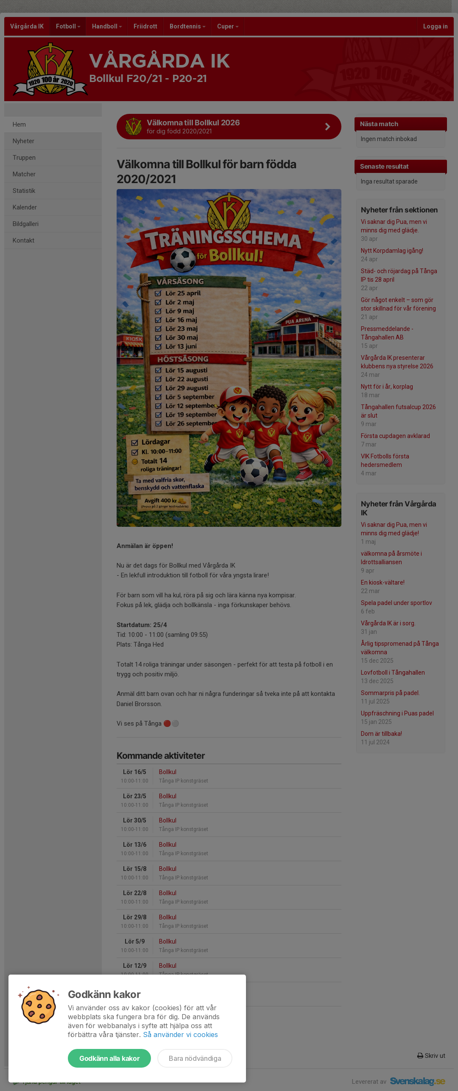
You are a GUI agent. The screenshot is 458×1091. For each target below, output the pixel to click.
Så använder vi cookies (180, 1034)
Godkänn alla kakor (109, 1058)
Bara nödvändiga (195, 1058)
